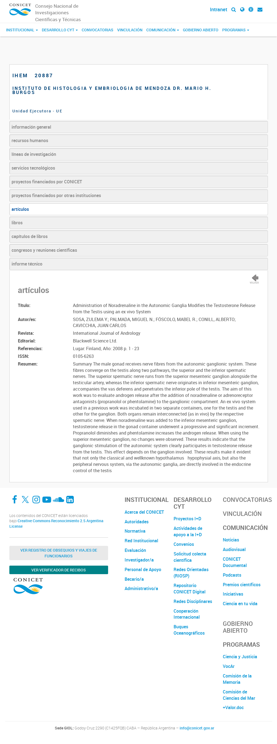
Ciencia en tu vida (240, 604)
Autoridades (137, 522)
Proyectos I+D (187, 519)
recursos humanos (30, 140)
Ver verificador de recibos (58, 569)
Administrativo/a (141, 588)
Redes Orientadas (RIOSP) (191, 572)
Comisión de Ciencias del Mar (239, 695)
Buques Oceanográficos (189, 630)
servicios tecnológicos (33, 168)
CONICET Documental (235, 562)
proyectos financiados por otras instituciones (56, 195)
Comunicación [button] (162, 29)
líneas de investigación (34, 154)
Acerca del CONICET (144, 512)
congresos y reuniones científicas (44, 250)
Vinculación (129, 29)
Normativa (135, 531)
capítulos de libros (30, 236)
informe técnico (27, 264)
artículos (20, 209)
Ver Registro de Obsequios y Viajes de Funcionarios (58, 552)
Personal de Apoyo (143, 569)
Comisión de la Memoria (237, 679)
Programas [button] (235, 29)
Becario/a (134, 579)
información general (31, 127)
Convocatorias (97, 29)
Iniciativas (233, 594)
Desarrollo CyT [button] (60, 29)
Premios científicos (241, 585)
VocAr (229, 666)
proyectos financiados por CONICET (47, 182)
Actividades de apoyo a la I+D (188, 531)
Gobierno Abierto (200, 29)
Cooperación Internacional (187, 614)
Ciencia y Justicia (240, 657)
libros (17, 223)
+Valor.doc (233, 707)
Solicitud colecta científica (190, 557)
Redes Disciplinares (193, 601)
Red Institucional (141, 541)
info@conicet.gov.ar (197, 728)
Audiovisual (234, 549)
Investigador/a (139, 560)
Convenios (184, 544)
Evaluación (135, 550)
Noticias (231, 540)
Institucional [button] (22, 29)
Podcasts (232, 575)
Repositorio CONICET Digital (189, 588)
